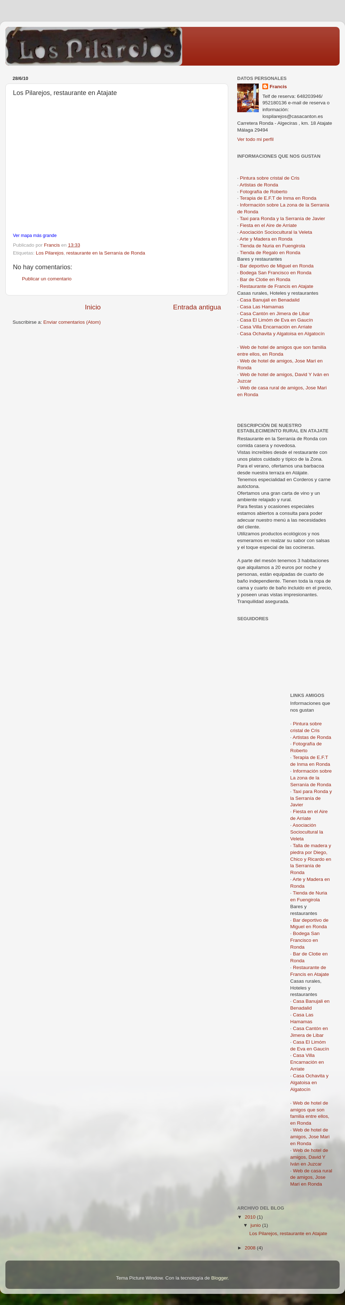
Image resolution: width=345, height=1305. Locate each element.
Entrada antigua (197, 307)
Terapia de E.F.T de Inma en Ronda (278, 198)
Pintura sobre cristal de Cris (270, 178)
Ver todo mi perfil (255, 139)
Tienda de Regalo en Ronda (270, 252)
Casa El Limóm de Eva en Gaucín (276, 320)
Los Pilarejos (50, 253)
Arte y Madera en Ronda (266, 239)
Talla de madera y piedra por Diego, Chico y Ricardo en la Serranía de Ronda (310, 859)
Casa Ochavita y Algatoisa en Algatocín (282, 333)
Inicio (93, 307)
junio (256, 1225)
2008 (251, 1248)
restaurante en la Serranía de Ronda (105, 253)
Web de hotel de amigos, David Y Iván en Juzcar (309, 1157)
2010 (251, 1217)
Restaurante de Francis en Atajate (276, 286)
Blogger (219, 1278)
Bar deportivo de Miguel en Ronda (277, 266)
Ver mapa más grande (35, 235)
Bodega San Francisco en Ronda (276, 272)
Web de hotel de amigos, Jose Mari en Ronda (310, 1136)
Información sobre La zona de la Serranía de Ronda (311, 777)
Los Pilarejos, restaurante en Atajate (288, 1233)
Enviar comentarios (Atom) (72, 322)
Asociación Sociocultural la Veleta (276, 232)
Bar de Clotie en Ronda (265, 279)
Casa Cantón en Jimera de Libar (275, 313)
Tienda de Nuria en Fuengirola (272, 245)
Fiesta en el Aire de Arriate (268, 225)
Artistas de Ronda (259, 185)
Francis (278, 86)
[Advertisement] (269, 717)
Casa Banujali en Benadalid (270, 300)
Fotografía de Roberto (264, 191)
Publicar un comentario (47, 278)
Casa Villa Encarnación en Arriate (276, 326)
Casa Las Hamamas (262, 306)
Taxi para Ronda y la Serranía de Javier (282, 218)
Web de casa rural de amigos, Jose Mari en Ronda (311, 1177)
